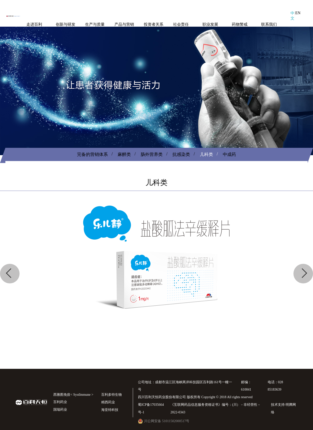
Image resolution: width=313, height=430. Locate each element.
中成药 (229, 154)
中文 (292, 15)
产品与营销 (124, 24)
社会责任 (181, 24)
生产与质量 (95, 24)
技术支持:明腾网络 (283, 408)
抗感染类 (181, 154)
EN (297, 13)
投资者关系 (153, 24)
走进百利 (34, 24)
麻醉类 (124, 154)
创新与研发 (65, 24)
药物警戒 (239, 24)
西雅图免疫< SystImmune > (73, 394)
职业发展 (210, 24)
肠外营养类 (152, 154)
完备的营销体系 (92, 154)
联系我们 (269, 24)
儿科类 (206, 154)
